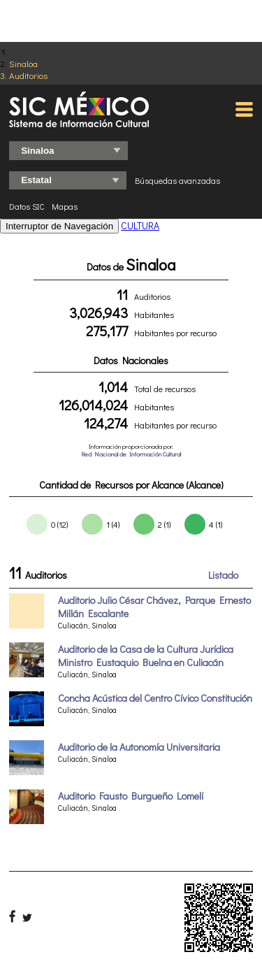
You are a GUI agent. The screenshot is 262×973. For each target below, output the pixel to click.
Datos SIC (27, 206)
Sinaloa (23, 63)
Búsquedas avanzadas (177, 180)
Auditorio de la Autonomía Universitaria (139, 747)
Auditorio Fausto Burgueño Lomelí (130, 795)
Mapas (65, 206)
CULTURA (140, 225)
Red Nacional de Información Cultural (131, 454)
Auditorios (28, 75)
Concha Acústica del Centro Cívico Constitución (155, 698)
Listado (223, 575)
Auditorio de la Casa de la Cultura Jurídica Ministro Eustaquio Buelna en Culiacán (145, 655)
